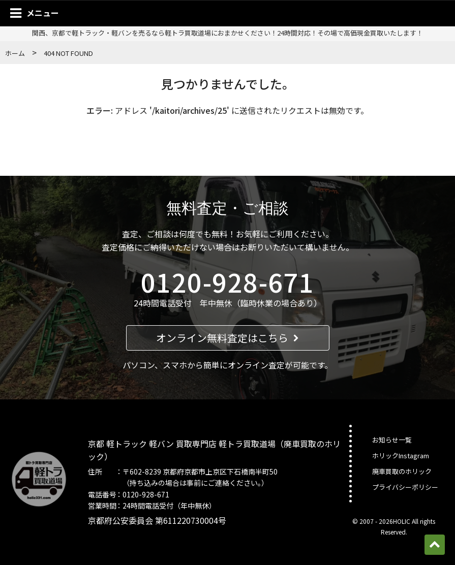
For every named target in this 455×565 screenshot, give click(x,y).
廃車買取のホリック (402, 471)
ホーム (15, 53)
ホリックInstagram (400, 455)
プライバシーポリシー (405, 487)
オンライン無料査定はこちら (227, 337)
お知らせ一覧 (392, 440)
